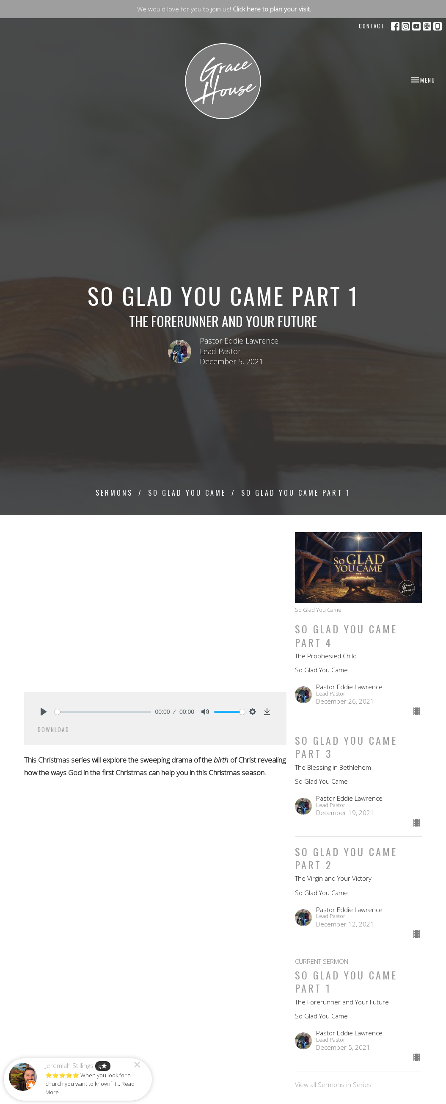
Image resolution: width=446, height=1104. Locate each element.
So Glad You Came (187, 493)
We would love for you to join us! (224, 9)
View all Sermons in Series (333, 1084)
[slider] (103, 712)
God (75, 772)
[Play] (43, 711)
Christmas (53, 760)
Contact (372, 26)
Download (53, 729)
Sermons (114, 493)
